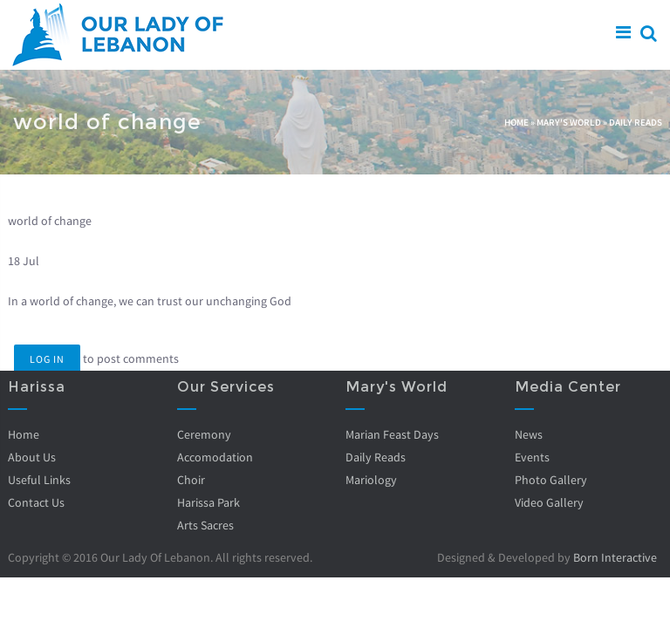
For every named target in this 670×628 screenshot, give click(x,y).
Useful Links (39, 480)
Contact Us (36, 502)
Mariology (371, 480)
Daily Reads (635, 122)
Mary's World (569, 122)
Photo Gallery (550, 480)
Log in (47, 358)
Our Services (225, 387)
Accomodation (214, 457)
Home (516, 122)
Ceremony (203, 434)
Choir (190, 480)
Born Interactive (615, 557)
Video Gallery (548, 502)
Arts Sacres (204, 525)
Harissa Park (207, 502)
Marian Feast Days (392, 434)
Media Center (567, 387)
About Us (32, 457)
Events (531, 457)
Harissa (36, 387)
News (528, 434)
